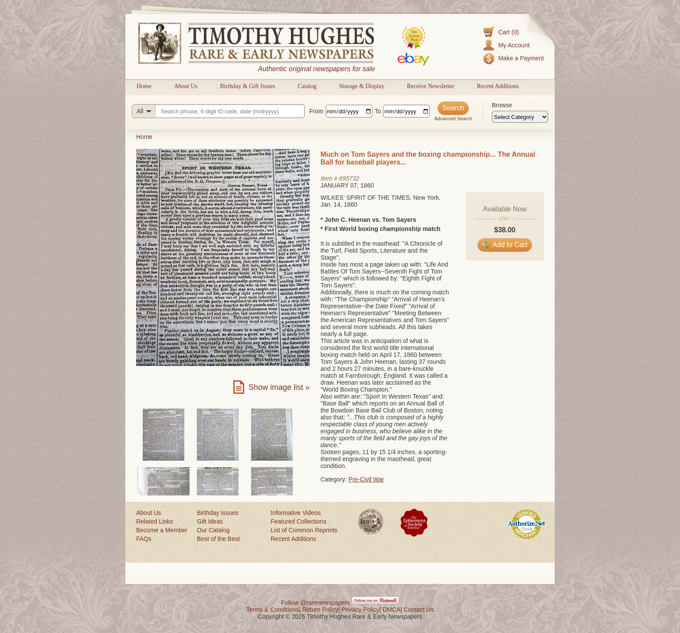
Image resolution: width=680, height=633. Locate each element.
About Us (185, 86)
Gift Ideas (210, 521)
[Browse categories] (520, 117)
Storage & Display (361, 86)
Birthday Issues (218, 512)
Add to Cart (505, 244)
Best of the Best (218, 538)
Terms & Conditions (272, 609)
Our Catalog (213, 530)
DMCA (391, 609)
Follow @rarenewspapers (315, 602)
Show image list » (279, 387)
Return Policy (320, 609)
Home (144, 86)
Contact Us (419, 609)
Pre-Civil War (366, 479)
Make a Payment (521, 58)
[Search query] (218, 111)
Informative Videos (296, 512)
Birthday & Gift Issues (247, 86)
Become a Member (161, 530)
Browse (502, 105)
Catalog (307, 86)
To (378, 111)
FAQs (143, 538)
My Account (514, 45)
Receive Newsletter (430, 86)
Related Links (154, 521)
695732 (349, 178)
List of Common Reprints (304, 530)
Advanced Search (453, 118)
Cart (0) (508, 32)
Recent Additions (498, 86)
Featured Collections (298, 521)
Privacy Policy (360, 609)
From (316, 111)
